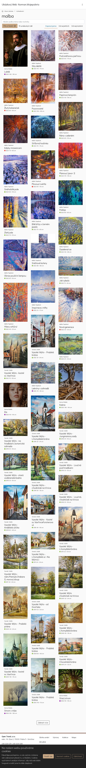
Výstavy (56, 737)
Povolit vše (48, 756)
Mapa (74, 737)
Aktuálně (42, 742)
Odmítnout (78, 756)
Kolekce (65, 737)
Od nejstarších (77, 26)
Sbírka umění (44, 737)
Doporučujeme (50, 26)
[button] (9, 26)
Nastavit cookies (63, 756)
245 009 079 (7, 743)
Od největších (64, 26)
